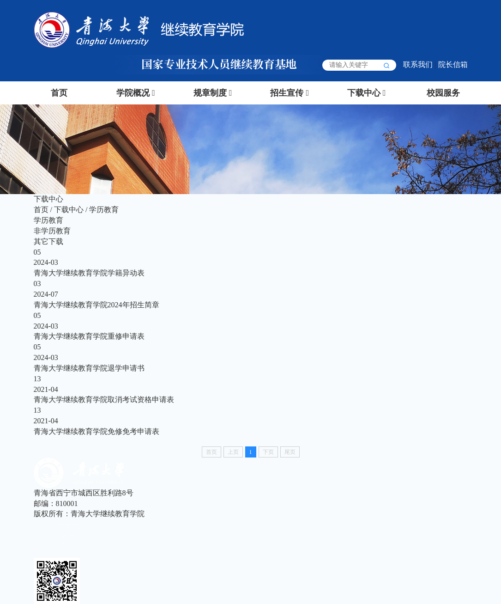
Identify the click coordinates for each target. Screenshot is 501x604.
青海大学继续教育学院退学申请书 (89, 368)
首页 (59, 93)
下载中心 (363, 93)
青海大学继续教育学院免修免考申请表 (96, 431)
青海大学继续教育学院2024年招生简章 (96, 305)
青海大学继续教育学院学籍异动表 (89, 273)
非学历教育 (52, 231)
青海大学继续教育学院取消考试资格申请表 (104, 399)
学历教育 (104, 210)
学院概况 (133, 93)
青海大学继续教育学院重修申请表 (89, 336)
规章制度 (210, 93)
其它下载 (48, 241)
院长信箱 (453, 64)
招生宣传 (286, 93)
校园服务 (443, 93)
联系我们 (418, 64)
